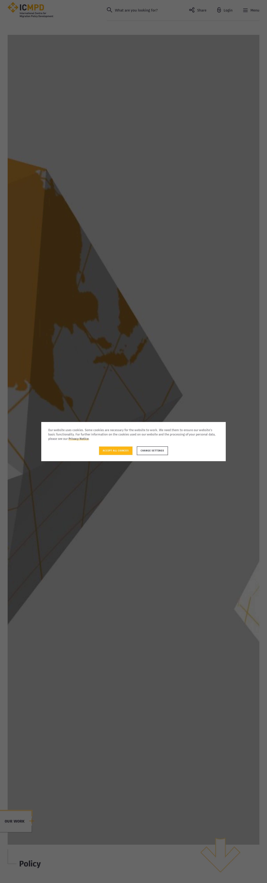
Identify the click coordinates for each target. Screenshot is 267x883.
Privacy (74, 438)
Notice (84, 438)
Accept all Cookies (116, 451)
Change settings (152, 451)
